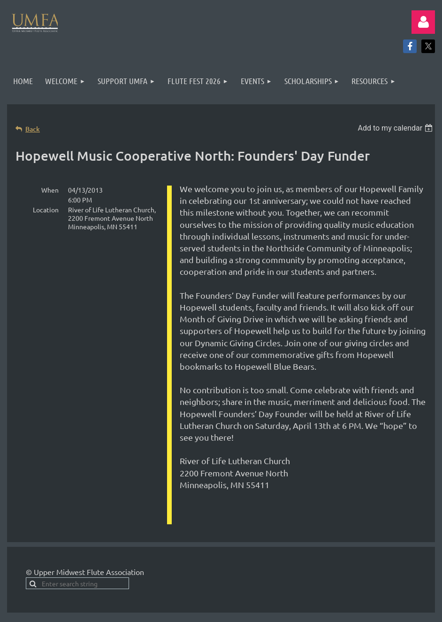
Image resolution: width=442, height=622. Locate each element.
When (50, 190)
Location (46, 209)
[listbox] (396, 128)
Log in (423, 22)
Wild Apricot (323, 598)
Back (32, 128)
